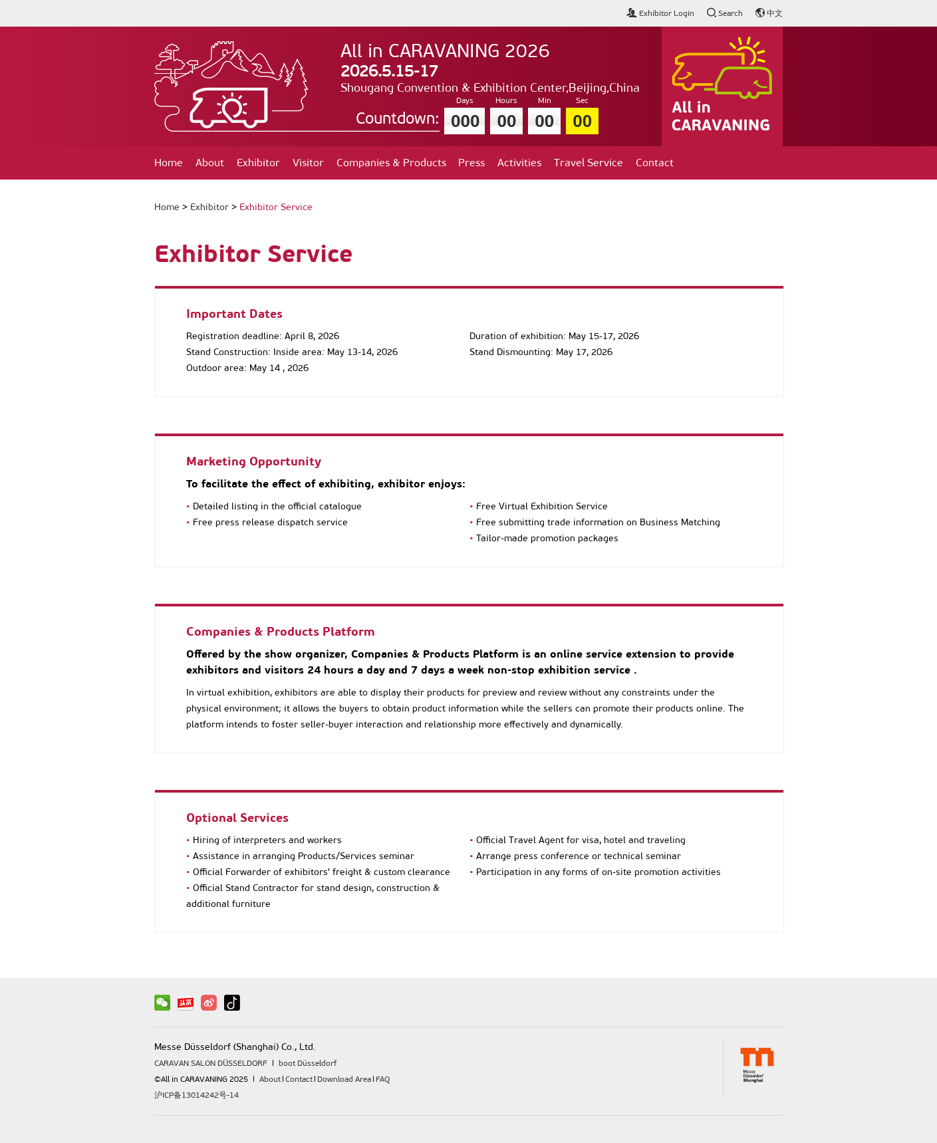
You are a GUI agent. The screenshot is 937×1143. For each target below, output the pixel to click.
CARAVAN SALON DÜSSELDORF (210, 1063)
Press (471, 162)
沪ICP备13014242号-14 (196, 1095)
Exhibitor (258, 162)
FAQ (383, 1079)
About (210, 162)
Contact (655, 162)
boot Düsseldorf (307, 1063)
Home (168, 162)
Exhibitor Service (276, 207)
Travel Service (588, 162)
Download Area (344, 1079)
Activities (519, 162)
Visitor (308, 162)
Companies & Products (391, 162)
